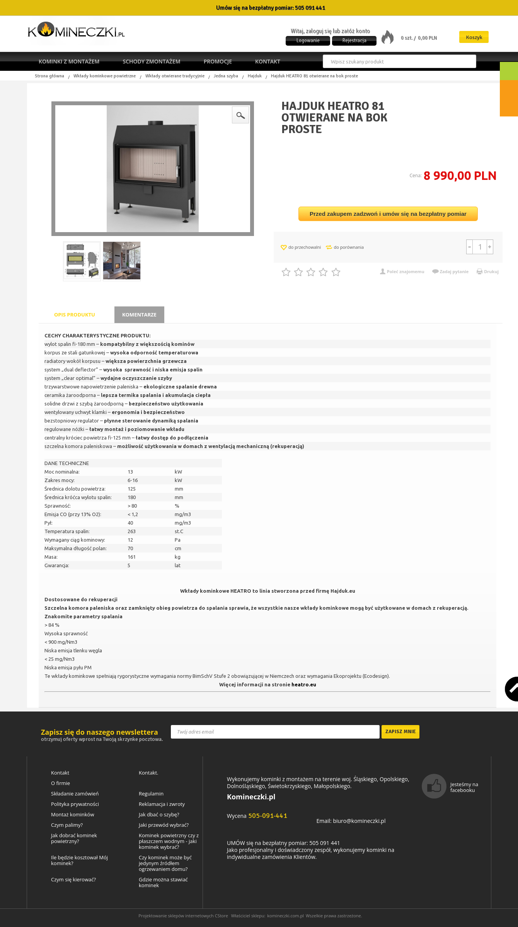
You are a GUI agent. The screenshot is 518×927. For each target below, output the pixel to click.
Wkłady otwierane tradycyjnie (174, 76)
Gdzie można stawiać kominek (163, 882)
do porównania (349, 247)
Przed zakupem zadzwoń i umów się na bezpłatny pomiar (388, 213)
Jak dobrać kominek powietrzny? (74, 838)
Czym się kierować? (73, 880)
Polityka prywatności (75, 804)
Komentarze (139, 314)
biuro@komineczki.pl (359, 820)
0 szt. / (409, 38)
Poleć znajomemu (405, 271)
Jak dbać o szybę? (159, 815)
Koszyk (474, 37)
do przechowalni (304, 247)
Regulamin (151, 794)
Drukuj (491, 271)
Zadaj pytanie (454, 271)
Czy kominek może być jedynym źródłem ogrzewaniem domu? (165, 863)
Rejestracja (354, 41)
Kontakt (267, 61)
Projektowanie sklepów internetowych (176, 915)
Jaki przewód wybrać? (164, 825)
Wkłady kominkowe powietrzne (104, 76)
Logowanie (308, 41)
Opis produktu (74, 314)
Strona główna (49, 76)
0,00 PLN (427, 38)
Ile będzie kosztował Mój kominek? (79, 860)
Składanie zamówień (75, 794)
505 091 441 (310, 7)
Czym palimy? (67, 825)
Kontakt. (148, 773)
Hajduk (255, 76)
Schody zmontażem (151, 61)
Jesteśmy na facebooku (464, 787)
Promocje (218, 61)
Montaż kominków (72, 815)
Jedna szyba (226, 76)
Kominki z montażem (69, 61)
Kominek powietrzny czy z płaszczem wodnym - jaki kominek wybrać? (169, 841)
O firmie (60, 783)
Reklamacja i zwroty (162, 804)
